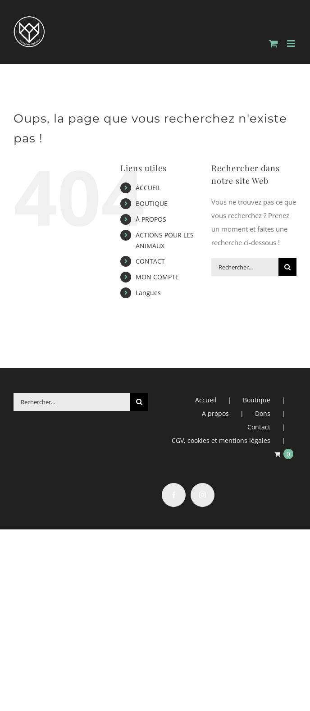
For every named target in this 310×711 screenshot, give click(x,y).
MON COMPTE (157, 277)
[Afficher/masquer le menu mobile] (291, 43)
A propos (215, 413)
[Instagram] (202, 495)
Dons (262, 413)
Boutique (256, 400)
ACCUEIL (148, 187)
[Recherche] (287, 267)
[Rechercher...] (244, 267)
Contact (258, 427)
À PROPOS (151, 219)
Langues (148, 292)
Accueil (206, 400)
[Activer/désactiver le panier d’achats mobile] (273, 43)
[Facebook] (174, 495)
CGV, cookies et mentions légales (221, 440)
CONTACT (150, 261)
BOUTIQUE (152, 203)
